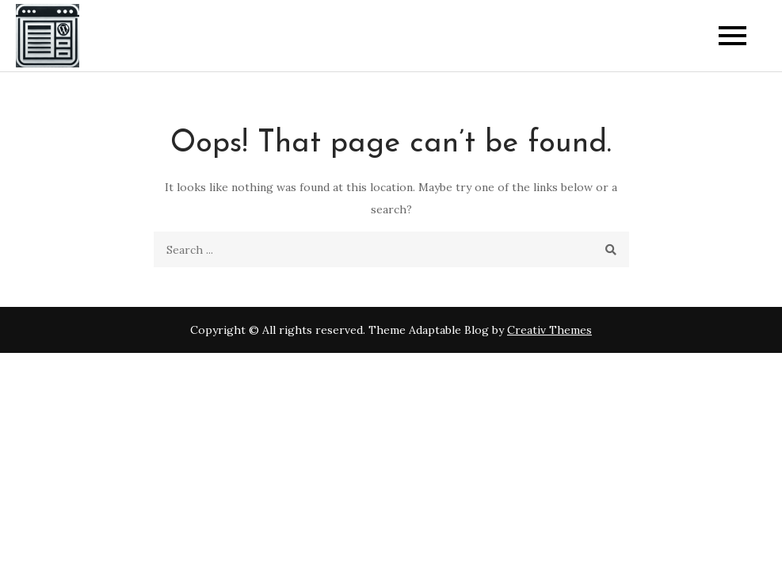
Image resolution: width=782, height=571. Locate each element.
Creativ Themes (549, 330)
